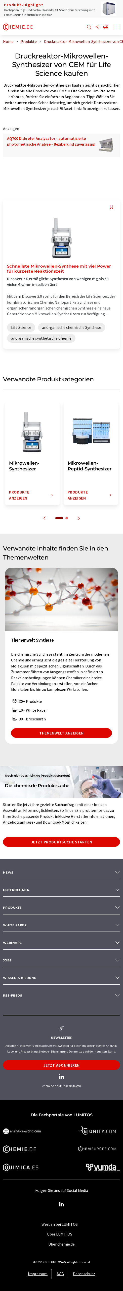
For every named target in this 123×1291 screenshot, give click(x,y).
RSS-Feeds (12, 995)
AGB (60, 1273)
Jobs (7, 960)
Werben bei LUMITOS (60, 1224)
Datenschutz (84, 1273)
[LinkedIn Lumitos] (61, 1204)
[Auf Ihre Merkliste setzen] (111, 207)
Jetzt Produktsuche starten (61, 841)
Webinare (12, 943)
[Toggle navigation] (116, 27)
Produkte (12, 907)
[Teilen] (97, 27)
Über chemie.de (61, 1244)
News (8, 872)
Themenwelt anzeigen (61, 732)
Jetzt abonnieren (61, 1065)
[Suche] (89, 27)
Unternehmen (16, 890)
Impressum (38, 1273)
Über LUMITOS (59, 1234)
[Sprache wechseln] (105, 27)
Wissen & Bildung (19, 978)
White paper (15, 925)
